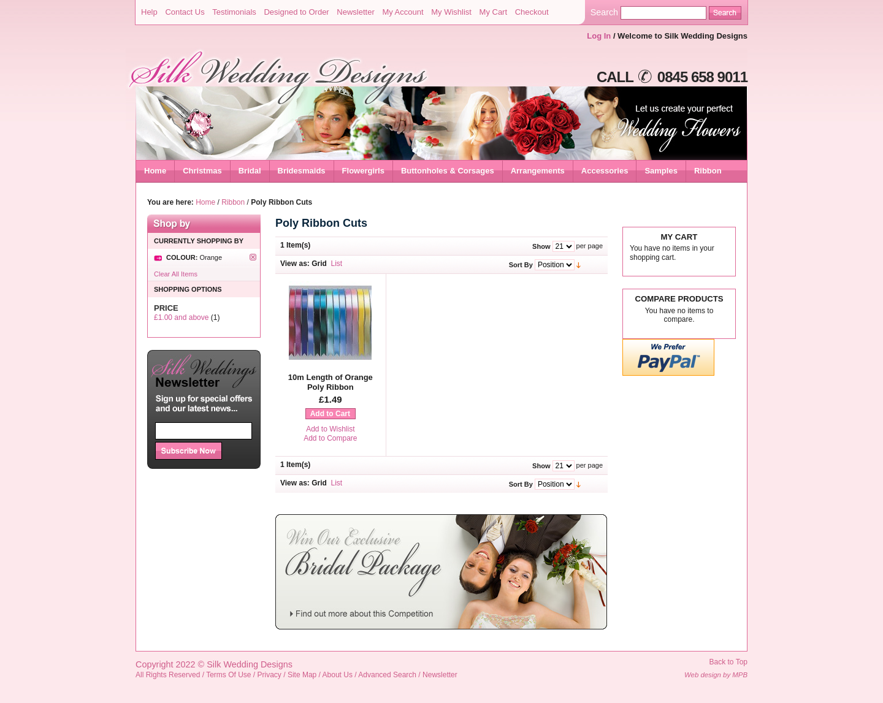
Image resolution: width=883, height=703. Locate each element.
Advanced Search (387, 675)
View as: (295, 263)
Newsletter (355, 12)
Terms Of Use (228, 675)
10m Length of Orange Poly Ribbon (330, 382)
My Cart (494, 12)
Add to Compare (330, 438)
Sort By (521, 264)
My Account (402, 12)
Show (541, 246)
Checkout (532, 12)
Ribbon (233, 202)
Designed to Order (296, 12)
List (337, 263)
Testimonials (234, 12)
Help (149, 12)
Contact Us (184, 12)
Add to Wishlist (330, 429)
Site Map (302, 675)
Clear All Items (175, 274)
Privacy (269, 675)
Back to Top (728, 662)
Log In (599, 35)
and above (181, 317)
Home (155, 170)
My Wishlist (451, 12)
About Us (338, 675)
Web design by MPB (715, 674)
